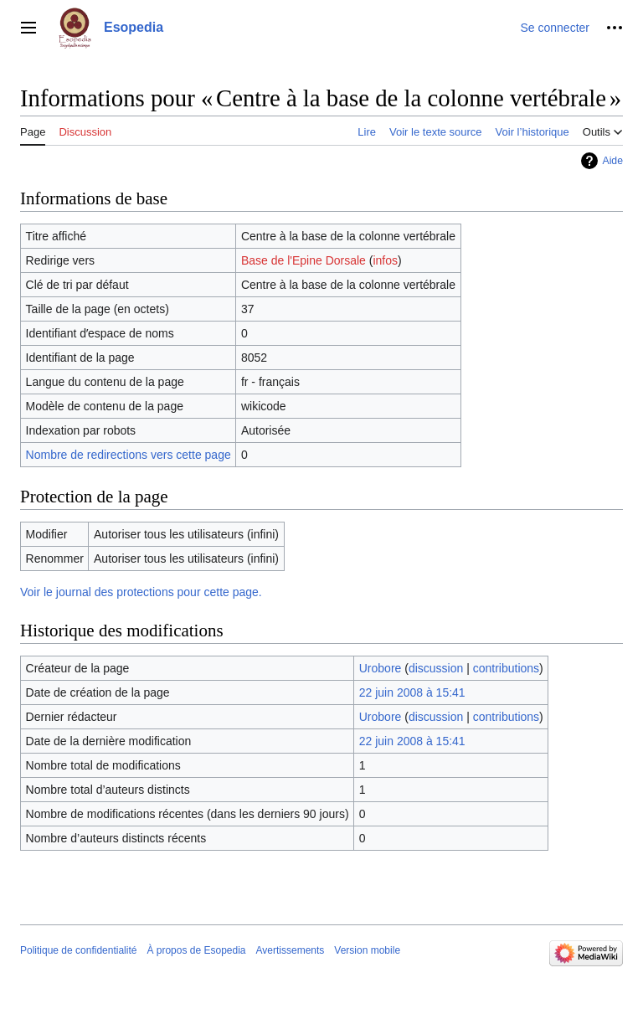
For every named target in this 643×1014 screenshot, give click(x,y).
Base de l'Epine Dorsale (303, 260)
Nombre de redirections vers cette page (128, 454)
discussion (436, 668)
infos (385, 260)
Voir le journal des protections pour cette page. (141, 592)
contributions (506, 668)
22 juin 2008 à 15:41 (412, 692)
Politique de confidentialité (78, 950)
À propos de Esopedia (196, 950)
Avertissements (290, 950)
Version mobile (367, 950)
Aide (612, 161)
